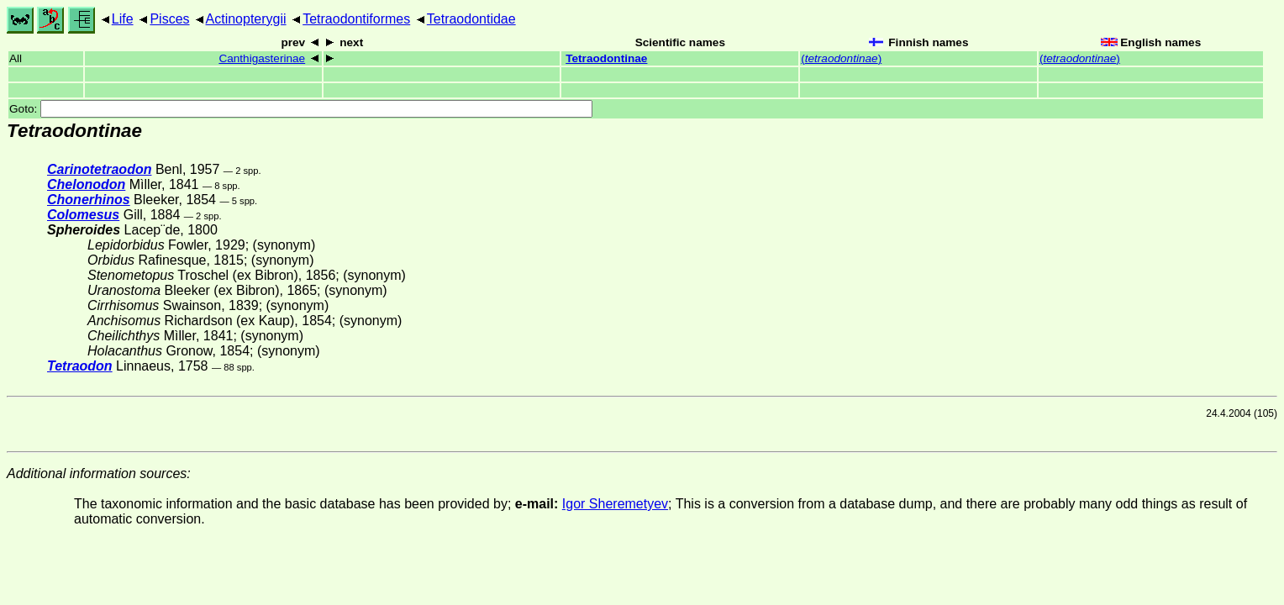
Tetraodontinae (606, 58)
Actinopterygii (246, 19)
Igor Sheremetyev (615, 504)
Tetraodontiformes (356, 19)
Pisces (169, 19)
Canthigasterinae (261, 58)
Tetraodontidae (471, 19)
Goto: (300, 109)
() (841, 58)
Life (123, 19)
